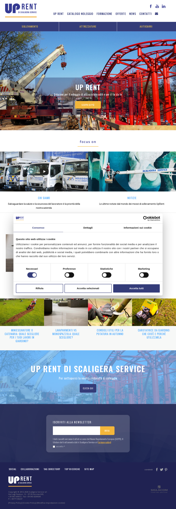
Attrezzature (88, 26)
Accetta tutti (136, 288)
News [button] (132, 14)
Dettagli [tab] (88, 227)
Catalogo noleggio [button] (80, 14)
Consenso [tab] (38, 227)
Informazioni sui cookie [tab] (138, 227)
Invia (107, 430)
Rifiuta (39, 288)
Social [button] (12, 469)
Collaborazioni (30, 469)
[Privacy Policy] (15, 503)
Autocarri (146, 26)
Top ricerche (72, 469)
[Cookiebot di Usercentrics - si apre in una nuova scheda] (145, 218)
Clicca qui (88, 388)
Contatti (145, 14)
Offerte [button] (121, 14)
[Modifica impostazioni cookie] (51, 503)
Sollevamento (30, 26)
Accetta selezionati (88, 288)
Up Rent (58, 14)
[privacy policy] (104, 442)
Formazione (104, 14)
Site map (89, 469)
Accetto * (59, 446)
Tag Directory (52, 469)
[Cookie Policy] (29, 503)
